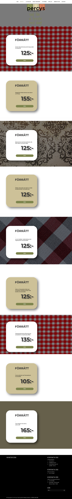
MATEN (21, 1)
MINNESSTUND (57, 1)
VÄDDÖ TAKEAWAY (36, 1)
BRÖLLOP (50, 1)
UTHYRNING (44, 1)
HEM (17, 1)
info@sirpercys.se (52, 462)
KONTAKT (63, 1)
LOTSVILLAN (28, 1)
